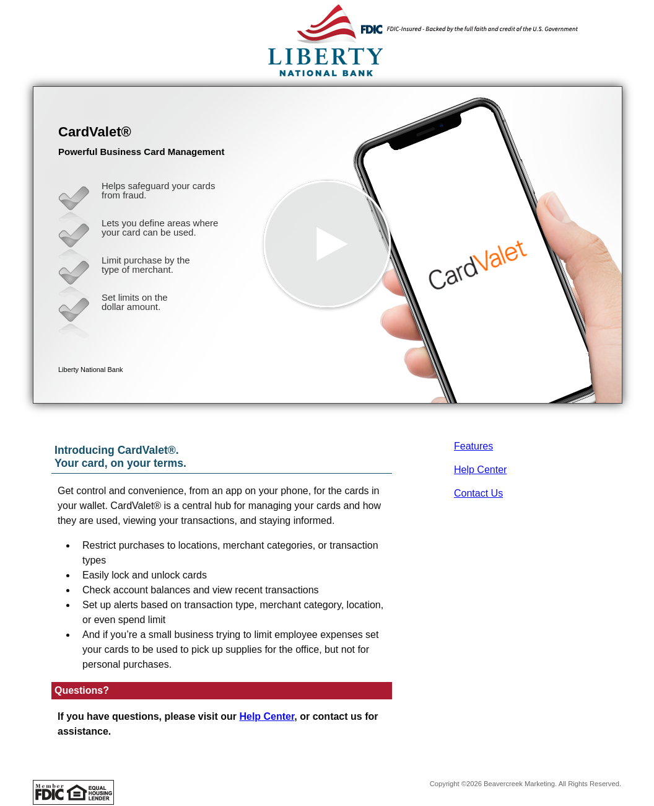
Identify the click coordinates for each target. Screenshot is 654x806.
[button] (327, 245)
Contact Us (478, 493)
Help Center (480, 469)
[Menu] (602, 25)
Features (473, 446)
